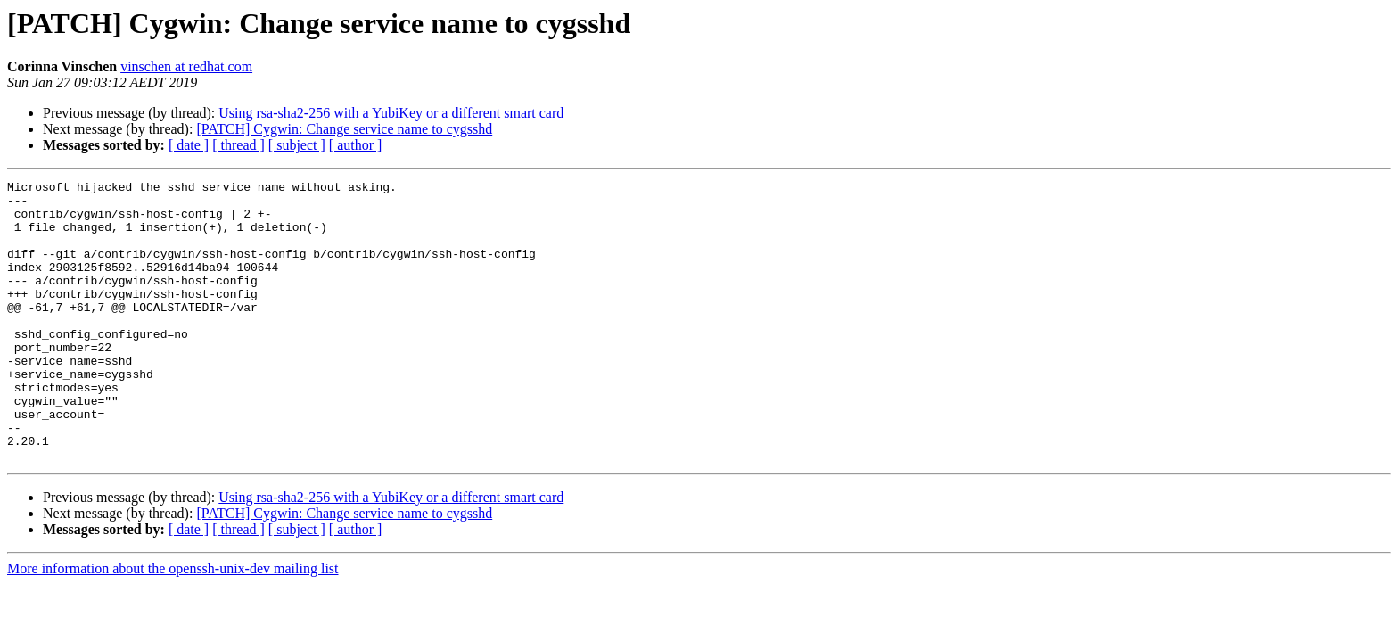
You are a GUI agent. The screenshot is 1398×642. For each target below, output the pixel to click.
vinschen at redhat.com (186, 66)
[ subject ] (296, 144)
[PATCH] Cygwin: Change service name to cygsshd (344, 128)
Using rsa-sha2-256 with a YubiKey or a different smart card (390, 112)
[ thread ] (238, 144)
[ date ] (189, 144)
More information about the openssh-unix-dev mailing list (173, 624)
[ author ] (355, 144)
